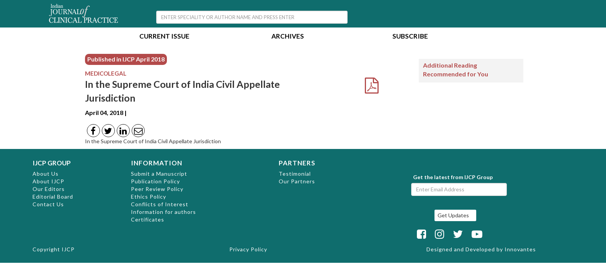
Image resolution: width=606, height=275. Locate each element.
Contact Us (48, 204)
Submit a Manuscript (159, 173)
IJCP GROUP (52, 163)
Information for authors (163, 212)
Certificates (147, 219)
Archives (287, 37)
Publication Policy (155, 181)
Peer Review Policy (157, 189)
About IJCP (48, 181)
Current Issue (164, 37)
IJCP (68, 249)
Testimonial (295, 173)
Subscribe (410, 37)
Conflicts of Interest (159, 204)
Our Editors (49, 189)
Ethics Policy (148, 196)
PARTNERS (297, 163)
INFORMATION (156, 163)
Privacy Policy (248, 249)
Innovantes (520, 249)
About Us (46, 173)
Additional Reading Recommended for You (455, 69)
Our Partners (297, 181)
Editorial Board (53, 196)
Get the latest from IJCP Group (453, 177)
